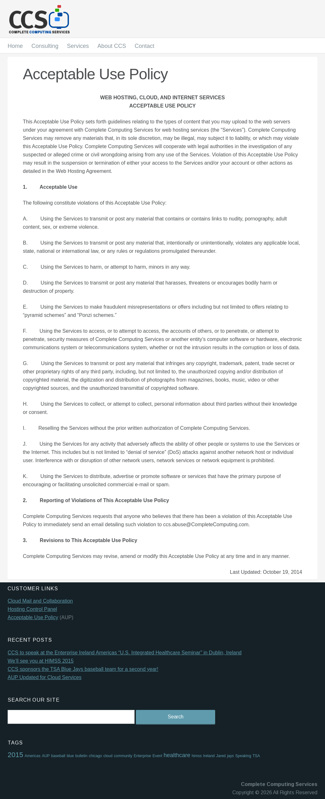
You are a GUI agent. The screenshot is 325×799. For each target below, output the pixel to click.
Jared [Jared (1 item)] (221, 756)
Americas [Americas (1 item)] (32, 756)
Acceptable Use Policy (33, 617)
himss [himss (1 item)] (197, 756)
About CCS (111, 46)
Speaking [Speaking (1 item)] (243, 756)
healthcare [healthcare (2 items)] (177, 755)
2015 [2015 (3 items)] (15, 754)
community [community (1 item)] (123, 756)
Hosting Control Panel (32, 609)
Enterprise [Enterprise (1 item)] (142, 756)
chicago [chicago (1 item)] (95, 756)
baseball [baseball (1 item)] (58, 756)
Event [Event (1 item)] (157, 756)
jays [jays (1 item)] (230, 756)
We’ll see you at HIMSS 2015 (41, 661)
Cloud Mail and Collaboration (40, 601)
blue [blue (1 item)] (70, 756)
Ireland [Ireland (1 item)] (209, 756)
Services (78, 46)
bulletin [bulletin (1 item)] (81, 756)
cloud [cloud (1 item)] (108, 756)
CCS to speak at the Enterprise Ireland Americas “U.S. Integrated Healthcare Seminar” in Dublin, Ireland (125, 652)
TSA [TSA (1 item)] (256, 756)
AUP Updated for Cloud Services (45, 677)
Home (15, 46)
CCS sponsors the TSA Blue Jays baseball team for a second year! (83, 669)
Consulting (44, 46)
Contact (144, 46)
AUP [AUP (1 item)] (46, 756)
